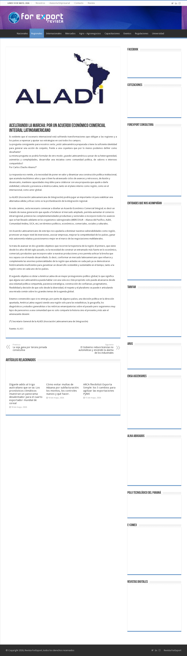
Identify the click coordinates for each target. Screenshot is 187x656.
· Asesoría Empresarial (59, 3)
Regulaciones (141, 33)
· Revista (91, 3)
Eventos (127, 33)
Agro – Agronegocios (90, 33)
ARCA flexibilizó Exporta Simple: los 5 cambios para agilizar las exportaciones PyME (99, 389)
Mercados (70, 33)
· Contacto (78, 3)
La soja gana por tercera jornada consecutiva (30, 347)
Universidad (158, 33)
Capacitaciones (112, 33)
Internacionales (54, 33)
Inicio (10, 33)
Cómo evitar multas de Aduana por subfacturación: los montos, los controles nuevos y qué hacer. (62, 389)
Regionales (36, 33)
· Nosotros (40, 3)
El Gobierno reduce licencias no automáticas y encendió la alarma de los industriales (95, 349)
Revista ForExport (172, 650)
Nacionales (22, 33)
